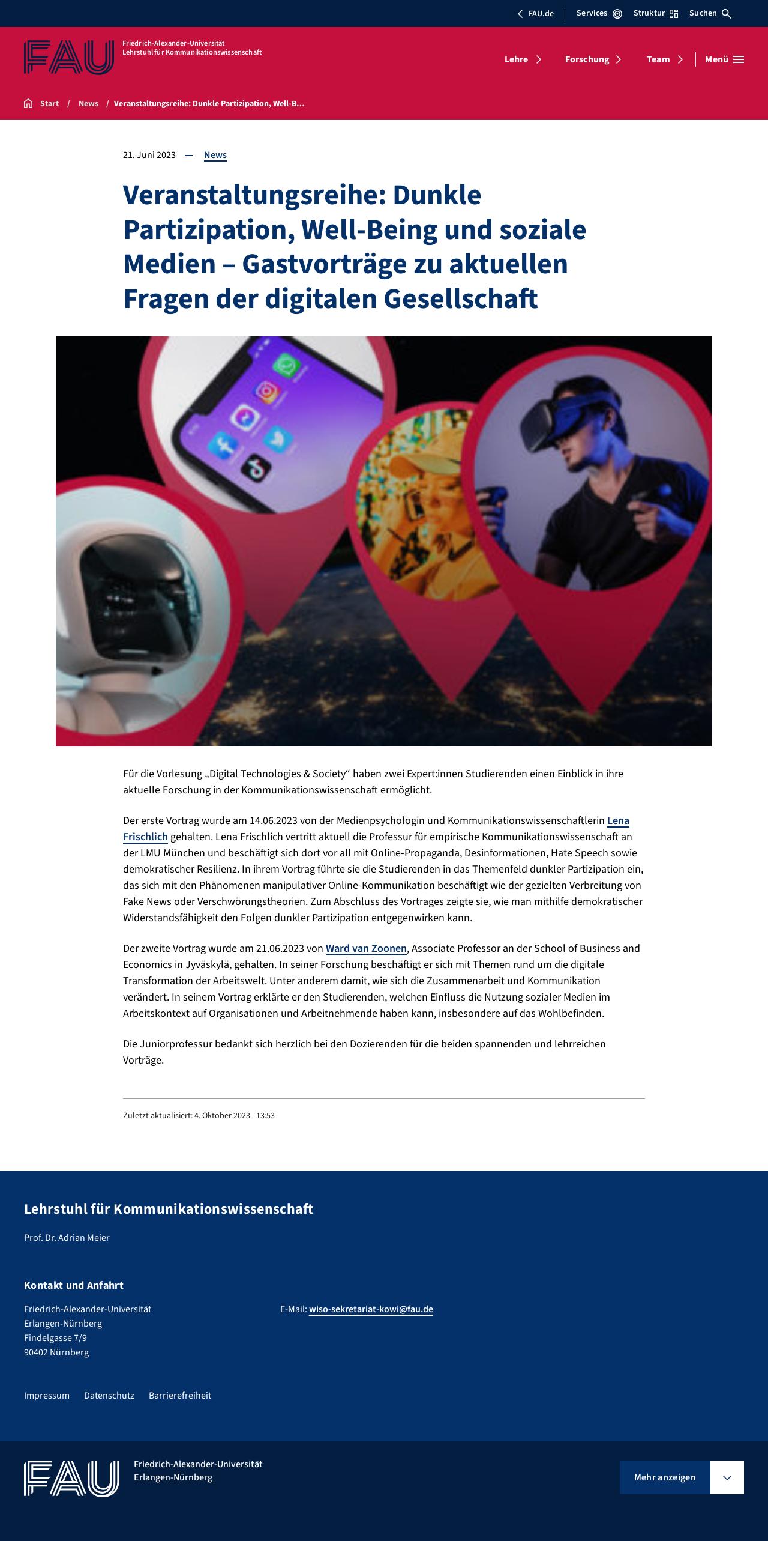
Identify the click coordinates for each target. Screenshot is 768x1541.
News (215, 155)
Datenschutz (109, 1395)
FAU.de (535, 14)
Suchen (710, 13)
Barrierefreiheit (180, 1395)
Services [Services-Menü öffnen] (599, 13)
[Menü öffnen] (724, 59)
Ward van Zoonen (366, 948)
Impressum (47, 1395)
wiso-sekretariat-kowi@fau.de (371, 1309)
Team (658, 59)
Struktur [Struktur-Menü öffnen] (656, 13)
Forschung (587, 59)
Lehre (517, 59)
